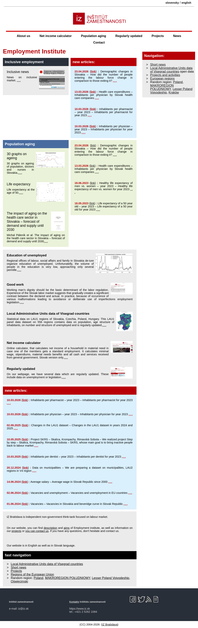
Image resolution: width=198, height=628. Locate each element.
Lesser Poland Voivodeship (110, 578)
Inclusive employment (24, 62)
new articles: (84, 62)
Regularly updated (128, 36)
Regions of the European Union (32, 574)
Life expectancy (18, 184)
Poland (38, 578)
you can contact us (37, 531)
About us (23, 36)
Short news (18, 567)
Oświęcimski (19, 581)
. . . (19, 80)
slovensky (172, 2)
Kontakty (74, 602)
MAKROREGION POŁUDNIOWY (67, 578)
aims (66, 527)
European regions (162, 78)
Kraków (174, 92)
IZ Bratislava (110, 624)
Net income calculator (55, 36)
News (177, 36)
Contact (99, 42)
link (93, 71)
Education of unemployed (27, 255)
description (50, 527)
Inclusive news (18, 72)
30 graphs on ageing (17, 156)
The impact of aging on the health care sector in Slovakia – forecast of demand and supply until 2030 (27, 221)
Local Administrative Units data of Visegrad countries (48, 313)
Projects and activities (165, 75)
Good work (15, 284)
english (186, 2)
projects (16, 531)
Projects (158, 36)
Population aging (93, 36)
